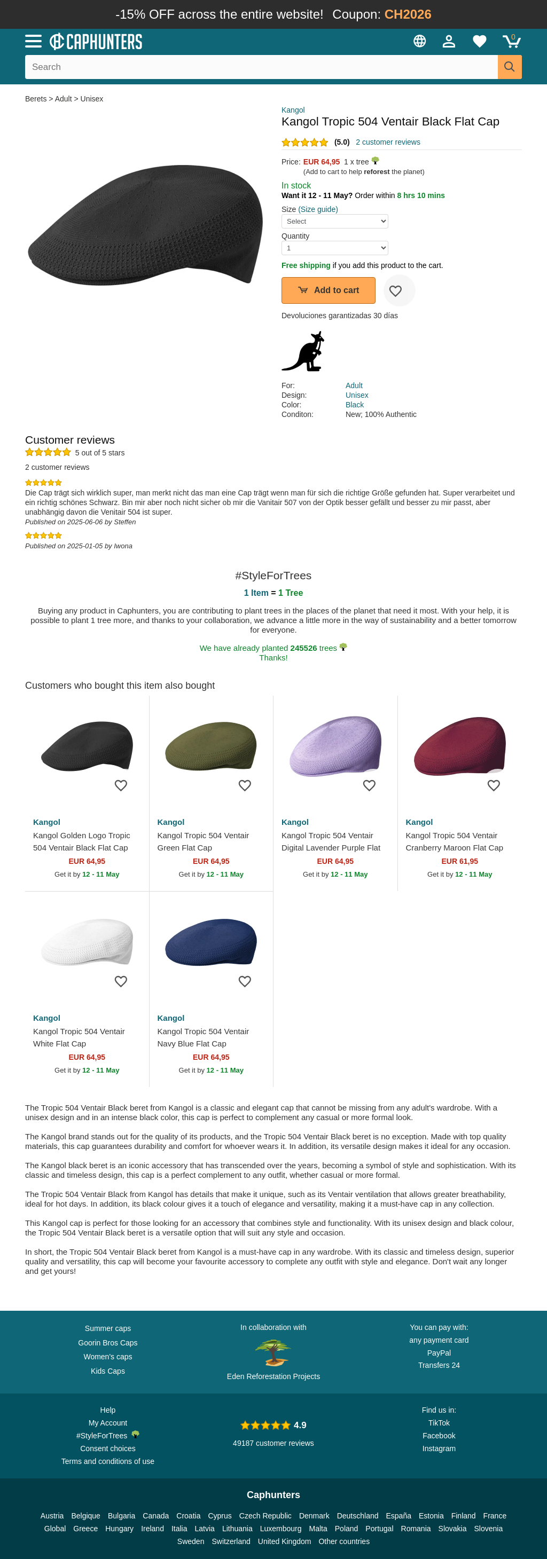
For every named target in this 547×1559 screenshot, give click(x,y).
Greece (85, 1528)
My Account (108, 1423)
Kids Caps (108, 1371)
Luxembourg (281, 1528)
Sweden (191, 1541)
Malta (318, 1528)
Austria (52, 1515)
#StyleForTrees (107, 1435)
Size (289, 209)
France (495, 1515)
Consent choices (108, 1448)
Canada (156, 1515)
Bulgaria (121, 1515)
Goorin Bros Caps (107, 1342)
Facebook (439, 1435)
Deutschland (358, 1515)
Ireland (152, 1528)
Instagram (439, 1448)
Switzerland (231, 1541)
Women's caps (107, 1356)
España (398, 1515)
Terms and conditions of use (107, 1461)
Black (355, 404)
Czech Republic (265, 1515)
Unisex (92, 99)
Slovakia (453, 1528)
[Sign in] (449, 41)
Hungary (119, 1528)
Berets (37, 99)
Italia (179, 1528)
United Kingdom (284, 1541)
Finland (463, 1515)
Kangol (293, 110)
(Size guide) (318, 209)
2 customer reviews (388, 142)
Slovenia (488, 1528)
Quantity (295, 236)
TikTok (439, 1423)
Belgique (85, 1515)
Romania (416, 1528)
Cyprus (219, 1515)
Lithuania (237, 1528)
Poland (346, 1528)
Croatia (188, 1515)
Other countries (344, 1541)
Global (55, 1528)
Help (108, 1410)
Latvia (205, 1528)
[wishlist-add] (400, 290)
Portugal (379, 1528)
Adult (63, 99)
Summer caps (108, 1328)
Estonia (431, 1515)
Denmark (314, 1515)
